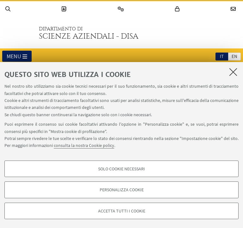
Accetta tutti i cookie (121, 211)
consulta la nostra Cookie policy (84, 145)
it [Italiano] (222, 56)
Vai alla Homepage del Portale (18, 33)
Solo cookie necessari (121, 169)
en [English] (234, 56)
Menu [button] (17, 57)
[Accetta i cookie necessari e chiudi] (233, 72)
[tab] (221, 56)
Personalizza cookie (122, 190)
